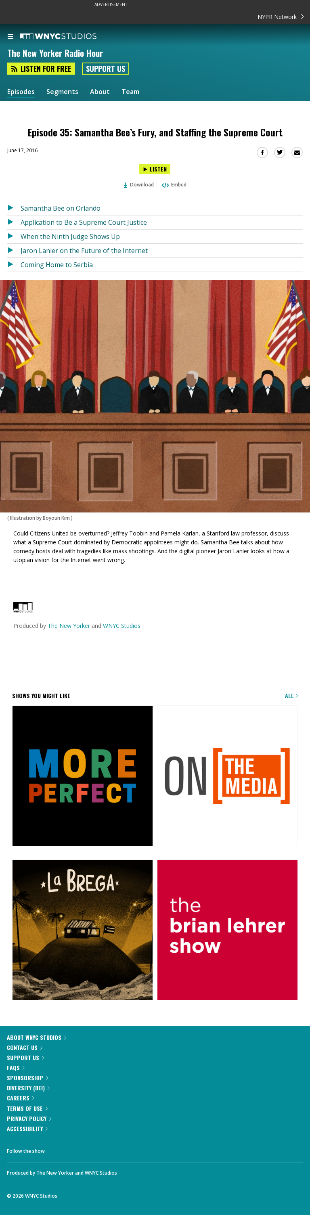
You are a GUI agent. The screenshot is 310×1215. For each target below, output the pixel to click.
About (100, 91)
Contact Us (24, 1047)
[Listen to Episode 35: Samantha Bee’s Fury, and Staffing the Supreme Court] (154, 169)
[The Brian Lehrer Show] (227, 930)
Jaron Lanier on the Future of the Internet (84, 250)
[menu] (10, 37)
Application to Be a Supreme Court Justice (84, 222)
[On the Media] (227, 776)
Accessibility (27, 1128)
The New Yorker (69, 625)
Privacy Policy (29, 1118)
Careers (20, 1098)
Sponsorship (27, 1077)
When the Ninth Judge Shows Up (70, 236)
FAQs (16, 1067)
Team (130, 91)
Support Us (105, 68)
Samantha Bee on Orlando (61, 208)
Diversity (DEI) (28, 1087)
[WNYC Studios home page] (68, 36)
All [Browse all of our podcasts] (291, 695)
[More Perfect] (82, 776)
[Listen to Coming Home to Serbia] (14, 265)
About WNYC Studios (36, 1037)
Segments (62, 91)
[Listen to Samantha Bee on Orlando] (14, 208)
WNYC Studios (121, 625)
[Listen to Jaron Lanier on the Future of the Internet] (14, 250)
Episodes (21, 91)
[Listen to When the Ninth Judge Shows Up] (14, 236)
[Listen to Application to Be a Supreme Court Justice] (14, 222)
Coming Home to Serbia (57, 264)
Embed (173, 184)
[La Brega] (82, 930)
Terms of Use (27, 1108)
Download (139, 184)
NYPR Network (281, 17)
